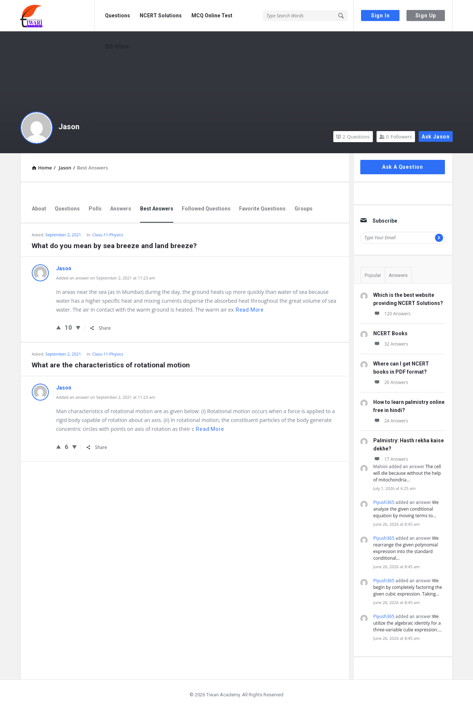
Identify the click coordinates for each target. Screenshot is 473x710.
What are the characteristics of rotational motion (111, 365)
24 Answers (390, 421)
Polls (95, 209)
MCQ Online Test (211, 15)
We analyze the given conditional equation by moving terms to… (406, 509)
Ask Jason (436, 137)
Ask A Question (402, 167)
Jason (68, 126)
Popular (373, 275)
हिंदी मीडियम (117, 47)
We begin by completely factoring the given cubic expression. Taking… (407, 587)
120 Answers (392, 314)
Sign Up (425, 15)
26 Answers (390, 382)
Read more (250, 310)
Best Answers (156, 209)
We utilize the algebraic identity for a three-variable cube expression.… (407, 623)
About (39, 209)
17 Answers (390, 459)
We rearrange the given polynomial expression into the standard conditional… (406, 548)
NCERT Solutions (161, 15)
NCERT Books (390, 333)
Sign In (380, 15)
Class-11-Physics (107, 234)
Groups (304, 209)
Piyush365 (383, 502)
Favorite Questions (262, 209)
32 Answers (390, 344)
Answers (120, 209)
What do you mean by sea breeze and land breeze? (114, 245)
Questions (117, 15)
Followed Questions (206, 209)
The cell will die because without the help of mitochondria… (407, 473)
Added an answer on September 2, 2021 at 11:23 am (105, 278)
